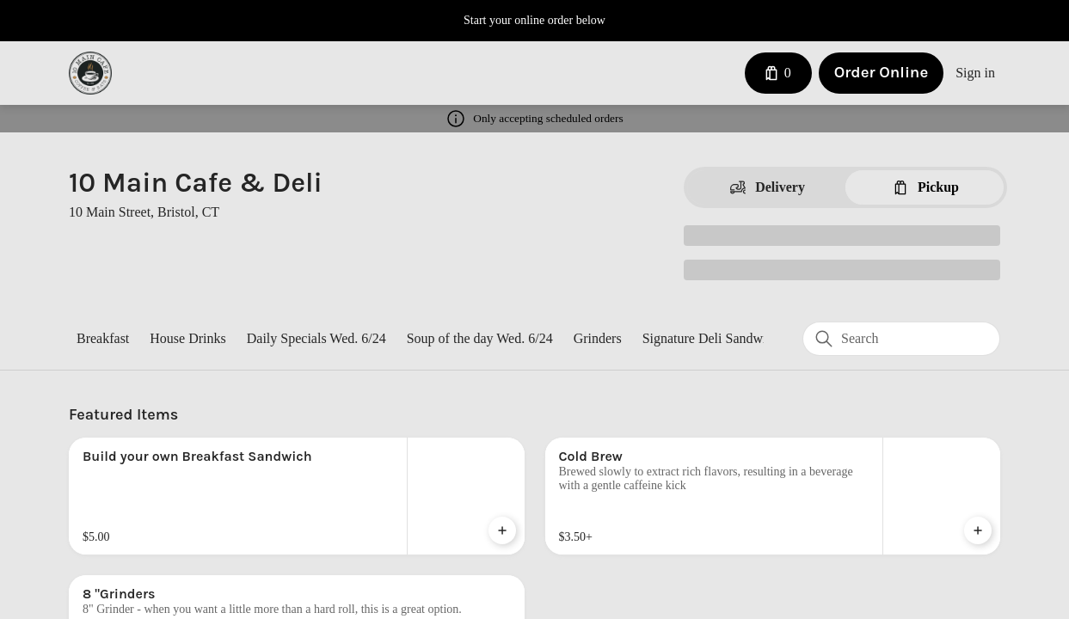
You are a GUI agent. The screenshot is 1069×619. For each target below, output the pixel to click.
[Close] (727, 87)
